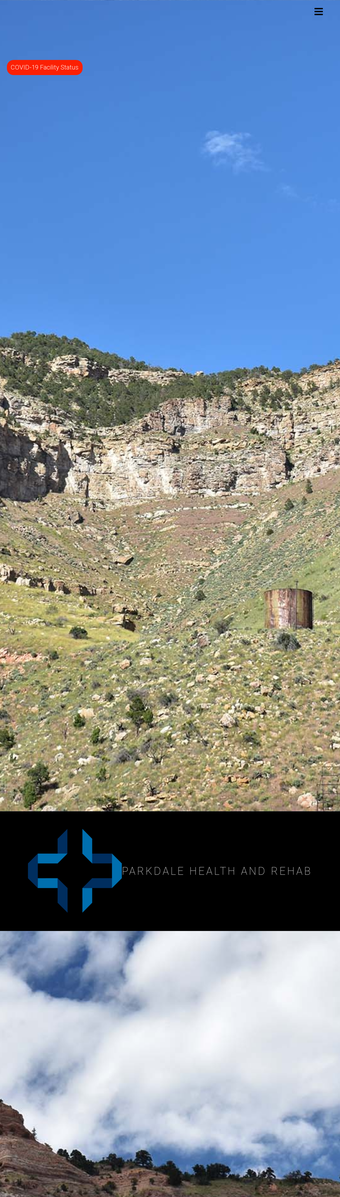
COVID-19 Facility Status (45, 67)
